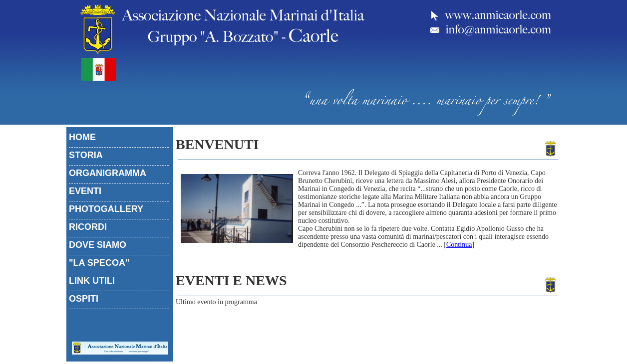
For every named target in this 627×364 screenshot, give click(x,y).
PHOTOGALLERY (106, 209)
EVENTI (85, 191)
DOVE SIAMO (97, 245)
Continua (459, 244)
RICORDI (88, 227)
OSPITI (83, 299)
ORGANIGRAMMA (107, 173)
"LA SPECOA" (99, 263)
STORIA (86, 155)
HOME (82, 137)
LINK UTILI (92, 281)
